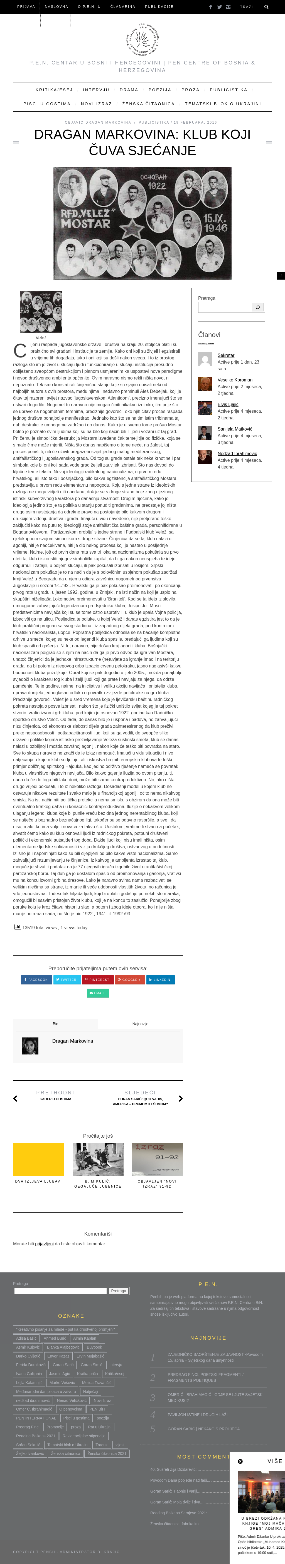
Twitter (66, 979)
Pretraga (206, 298)
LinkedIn (159, 979)
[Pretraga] (258, 307)
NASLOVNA (56, 7)
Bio (55, 1024)
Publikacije (159, 7)
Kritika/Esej (54, 90)
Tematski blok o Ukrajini (223, 104)
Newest (202, 343)
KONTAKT (56, 20)
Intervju (96, 90)
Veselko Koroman (235, 380)
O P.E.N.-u (89, 7)
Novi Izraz (96, 104)
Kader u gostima (55, 1095)
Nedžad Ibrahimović (237, 453)
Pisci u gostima (47, 104)
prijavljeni (44, 1243)
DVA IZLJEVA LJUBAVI (38, 1181)
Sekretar (226, 355)
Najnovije (140, 1024)
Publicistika (229, 90)
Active (210, 343)
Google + (129, 979)
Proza (190, 90)
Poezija (160, 90)
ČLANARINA (123, 7)
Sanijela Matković (235, 429)
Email (97, 993)
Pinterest (97, 979)
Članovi (26, 20)
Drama (129, 90)
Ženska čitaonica (148, 104)
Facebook (36, 979)
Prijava (26, 7)
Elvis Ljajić (228, 404)
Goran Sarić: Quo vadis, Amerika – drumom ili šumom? (140, 1097)
